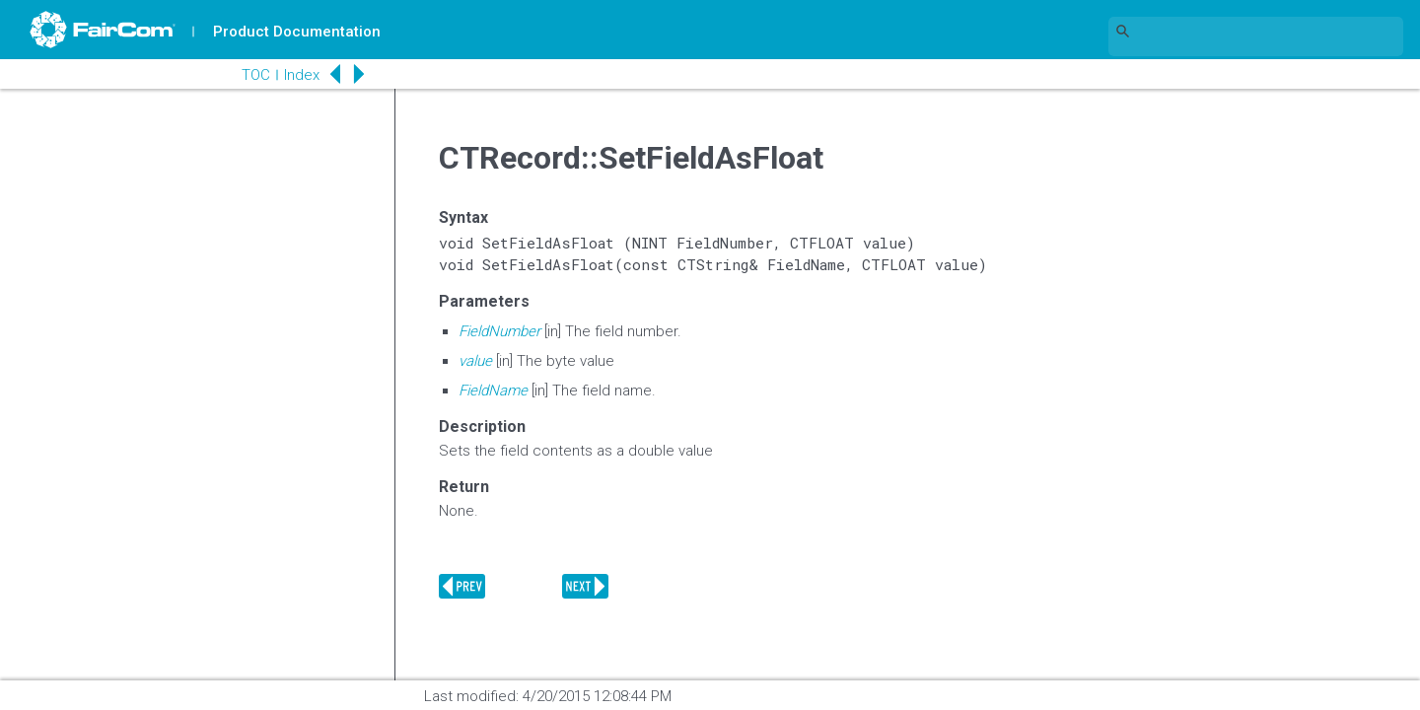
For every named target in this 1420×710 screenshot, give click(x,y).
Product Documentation (297, 31)
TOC (256, 75)
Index (302, 75)
